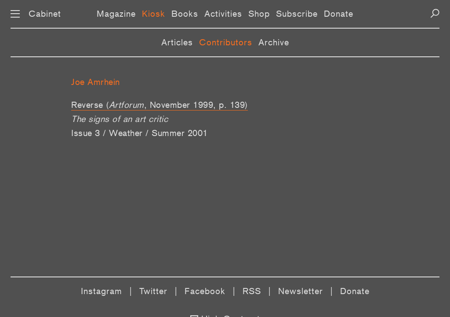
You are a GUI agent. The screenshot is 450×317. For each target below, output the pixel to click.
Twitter (153, 291)
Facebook (205, 291)
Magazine (116, 13)
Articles (177, 42)
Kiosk (153, 13)
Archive (273, 42)
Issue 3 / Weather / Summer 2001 (139, 133)
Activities (223, 13)
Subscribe (297, 13)
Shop (259, 13)
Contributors (225, 42)
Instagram (101, 291)
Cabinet (45, 13)
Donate (338, 13)
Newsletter (300, 291)
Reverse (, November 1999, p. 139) (159, 105)
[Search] (434, 13)
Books (184, 13)
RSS (252, 291)
